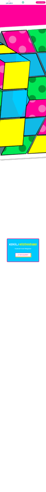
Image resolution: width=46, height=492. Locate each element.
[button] (23, 2)
